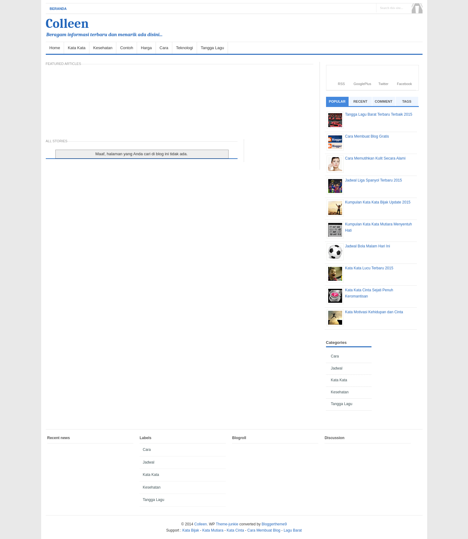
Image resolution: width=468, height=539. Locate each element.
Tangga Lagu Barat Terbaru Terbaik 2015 (378, 114)
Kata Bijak (190, 530)
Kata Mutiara (212, 530)
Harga (146, 47)
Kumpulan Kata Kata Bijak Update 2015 (377, 202)
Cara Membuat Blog (264, 530)
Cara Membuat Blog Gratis (367, 136)
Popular (337, 101)
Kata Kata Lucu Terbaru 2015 (369, 268)
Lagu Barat (293, 530)
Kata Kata (76, 47)
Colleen (67, 23)
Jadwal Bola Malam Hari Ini (367, 246)
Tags (406, 101)
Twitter (383, 84)
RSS (341, 84)
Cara (164, 47)
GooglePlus (362, 84)
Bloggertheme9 (274, 524)
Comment (384, 101)
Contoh (126, 47)
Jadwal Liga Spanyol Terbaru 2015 (373, 180)
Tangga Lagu (212, 47)
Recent (360, 101)
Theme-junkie (227, 524)
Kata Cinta (235, 530)
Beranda (58, 9)
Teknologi (184, 47)
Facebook (404, 84)
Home (54, 47)
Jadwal (336, 368)
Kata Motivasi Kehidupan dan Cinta (374, 312)
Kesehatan (102, 47)
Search (417, 8)
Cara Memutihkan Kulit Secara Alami (375, 158)
